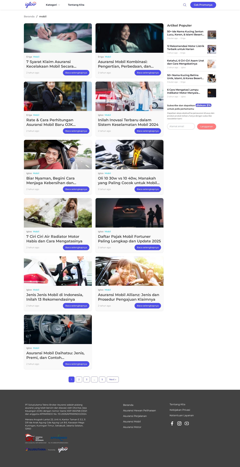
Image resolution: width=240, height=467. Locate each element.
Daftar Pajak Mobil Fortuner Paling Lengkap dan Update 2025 (129, 238)
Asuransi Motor (132, 427)
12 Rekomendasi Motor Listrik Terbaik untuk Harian (185, 48)
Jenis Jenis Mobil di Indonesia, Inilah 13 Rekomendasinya (54, 297)
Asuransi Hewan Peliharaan (139, 410)
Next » (112, 379)
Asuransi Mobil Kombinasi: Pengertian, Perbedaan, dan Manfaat (124, 66)
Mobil (36, 56)
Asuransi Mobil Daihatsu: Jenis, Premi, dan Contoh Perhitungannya (55, 357)
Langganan (206, 126)
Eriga (29, 56)
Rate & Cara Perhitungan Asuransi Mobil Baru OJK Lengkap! (49, 124)
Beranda (29, 16)
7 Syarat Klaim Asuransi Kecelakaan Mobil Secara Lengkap (50, 66)
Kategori (53, 4)
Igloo (100, 115)
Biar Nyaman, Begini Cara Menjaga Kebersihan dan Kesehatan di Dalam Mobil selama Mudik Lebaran (51, 185)
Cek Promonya (203, 4)
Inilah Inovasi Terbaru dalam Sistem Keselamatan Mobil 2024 (128, 122)
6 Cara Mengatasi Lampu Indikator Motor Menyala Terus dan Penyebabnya (183, 91)
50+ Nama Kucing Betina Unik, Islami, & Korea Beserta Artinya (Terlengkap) (185, 77)
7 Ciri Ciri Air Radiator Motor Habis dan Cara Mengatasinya (54, 238)
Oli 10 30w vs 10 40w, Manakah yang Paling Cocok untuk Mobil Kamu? (127, 183)
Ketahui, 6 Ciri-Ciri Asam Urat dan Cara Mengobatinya (185, 62)
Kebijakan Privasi (180, 409)
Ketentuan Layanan (182, 415)
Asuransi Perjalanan (135, 416)
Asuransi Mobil (132, 421)
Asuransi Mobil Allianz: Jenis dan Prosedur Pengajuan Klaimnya (128, 297)
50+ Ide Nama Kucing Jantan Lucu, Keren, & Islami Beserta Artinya (185, 33)
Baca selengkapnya (76, 72)
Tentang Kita (76, 4)
